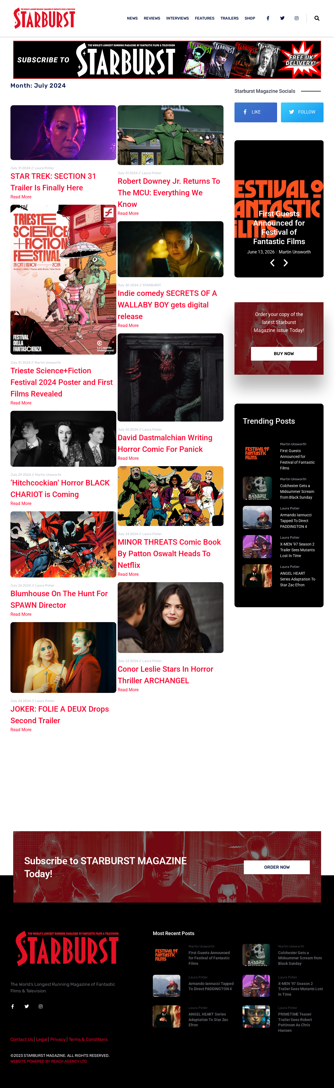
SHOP (250, 18)
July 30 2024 (128, 285)
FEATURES (204, 18)
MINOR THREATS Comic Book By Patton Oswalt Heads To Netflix (169, 554)
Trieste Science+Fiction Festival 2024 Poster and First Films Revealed (61, 382)
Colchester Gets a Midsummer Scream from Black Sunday (297, 492)
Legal (41, 1039)
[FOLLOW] (291, 111)
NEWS (132, 18)
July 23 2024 (128, 661)
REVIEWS (152, 18)
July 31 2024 (20, 168)
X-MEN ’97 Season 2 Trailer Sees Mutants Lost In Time (297, 550)
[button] (272, 209)
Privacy (57, 1039)
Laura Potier (44, 168)
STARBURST (152, 285)
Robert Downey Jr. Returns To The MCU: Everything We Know (169, 193)
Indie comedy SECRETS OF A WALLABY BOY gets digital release (167, 305)
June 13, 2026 (261, 252)
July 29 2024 (20, 475)
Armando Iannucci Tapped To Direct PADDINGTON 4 (295, 521)
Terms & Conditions (88, 1039)
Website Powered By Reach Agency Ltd (48, 1061)
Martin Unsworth (48, 363)
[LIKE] (245, 111)
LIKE (256, 112)
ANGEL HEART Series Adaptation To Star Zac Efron (297, 579)
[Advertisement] (167, 778)
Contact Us (21, 1039)
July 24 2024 (20, 701)
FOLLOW (306, 112)
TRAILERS (229, 18)
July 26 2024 (20, 585)
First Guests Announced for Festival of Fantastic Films (279, 227)
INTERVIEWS (177, 18)
